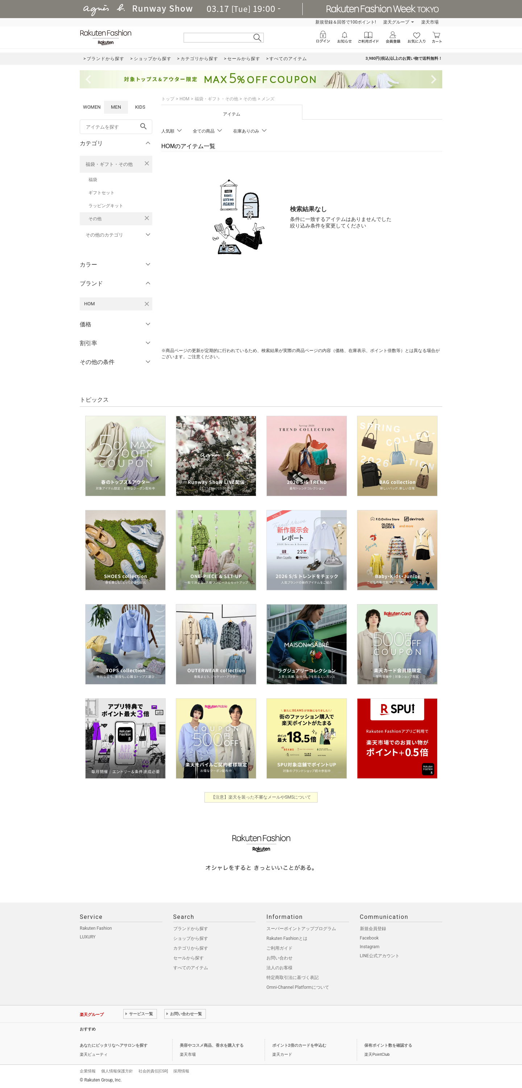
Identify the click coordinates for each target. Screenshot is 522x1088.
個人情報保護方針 (117, 1071)
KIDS (140, 107)
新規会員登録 (373, 928)
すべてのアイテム (190, 967)
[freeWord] (116, 127)
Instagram (370, 946)
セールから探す (188, 958)
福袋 (92, 179)
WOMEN (92, 107)
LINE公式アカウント (379, 955)
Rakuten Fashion (96, 928)
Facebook (369, 938)
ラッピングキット (105, 205)
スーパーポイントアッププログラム (301, 928)
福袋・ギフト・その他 (109, 164)
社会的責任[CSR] (153, 1071)
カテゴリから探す (190, 948)
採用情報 (181, 1071)
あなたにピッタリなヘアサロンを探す (114, 1045)
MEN (116, 107)
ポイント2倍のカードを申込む (299, 1045)
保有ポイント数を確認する (388, 1045)
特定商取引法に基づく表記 (292, 977)
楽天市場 (430, 22)
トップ (167, 98)
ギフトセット (101, 192)
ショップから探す (190, 938)
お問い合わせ (279, 958)
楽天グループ (396, 22)
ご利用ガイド (279, 948)
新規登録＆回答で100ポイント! (345, 22)
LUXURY (88, 937)
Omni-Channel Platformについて (297, 987)
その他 (95, 218)
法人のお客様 (279, 967)
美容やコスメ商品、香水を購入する (212, 1045)
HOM (184, 98)
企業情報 (88, 1071)
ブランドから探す (190, 928)
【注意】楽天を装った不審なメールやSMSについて (261, 797)
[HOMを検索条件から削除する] (146, 303)
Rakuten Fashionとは (286, 938)
